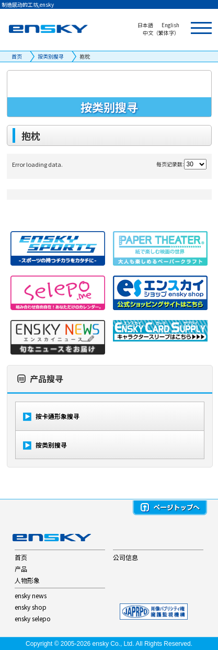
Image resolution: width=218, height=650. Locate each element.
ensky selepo (33, 618)
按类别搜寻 (51, 56)
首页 (17, 56)
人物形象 (27, 580)
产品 (21, 568)
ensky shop (31, 606)
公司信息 (125, 557)
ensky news (31, 595)
